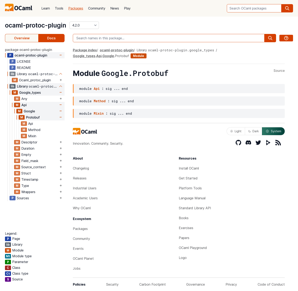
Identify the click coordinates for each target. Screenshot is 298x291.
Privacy (231, 284)
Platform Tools (190, 188)
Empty (26, 155)
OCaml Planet (83, 258)
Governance (195, 284)
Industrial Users (84, 188)
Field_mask (29, 161)
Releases (80, 178)
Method (34, 130)
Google (29, 111)
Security (112, 284)
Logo (183, 258)
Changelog (81, 168)
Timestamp (29, 179)
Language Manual (192, 198)
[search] (287, 8)
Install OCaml (189, 168)
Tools (59, 8)
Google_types (30, 92)
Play (127, 8)
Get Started (188, 178)
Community (96, 8)
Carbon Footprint (152, 284)
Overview (22, 38)
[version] (84, 25)
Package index (85, 50)
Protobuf (33, 117)
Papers (184, 238)
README (24, 68)
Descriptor (29, 142)
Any (24, 99)
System (273, 131)
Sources (23, 198)
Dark (253, 131)
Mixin (32, 136)
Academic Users (85, 198)
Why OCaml (82, 208)
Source (279, 71)
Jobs (77, 268)
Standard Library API (195, 208)
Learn (45, 8)
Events (78, 249)
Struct (26, 173)
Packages (75, 8)
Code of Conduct (271, 284)
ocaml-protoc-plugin (35, 25)
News (114, 8)
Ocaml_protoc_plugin (35, 80)
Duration (27, 148)
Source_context (33, 167)
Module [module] (138, 56)
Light (236, 131)
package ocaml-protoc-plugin (28, 50)
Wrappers (28, 192)
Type (25, 186)
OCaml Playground (193, 248)
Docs (51, 38)
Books (184, 218)
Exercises (186, 228)
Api (23, 105)
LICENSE (24, 61)
